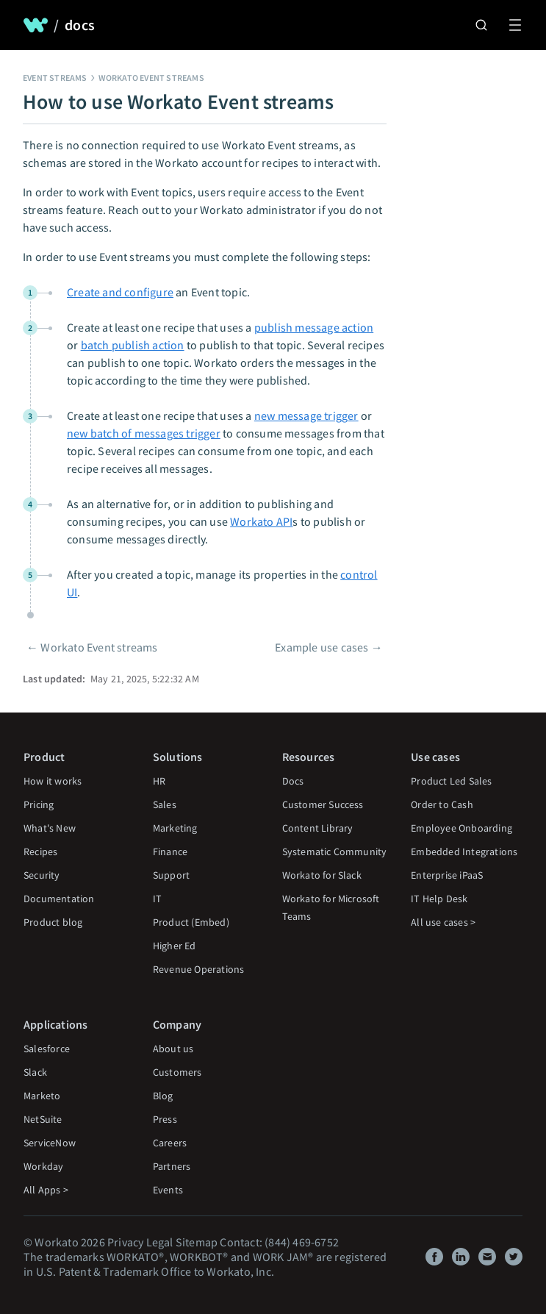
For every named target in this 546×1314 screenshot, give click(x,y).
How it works (53, 781)
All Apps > (46, 1189)
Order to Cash (442, 804)
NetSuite (43, 1119)
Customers (177, 1072)
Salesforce (47, 1048)
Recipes (40, 851)
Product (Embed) (191, 922)
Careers (170, 1142)
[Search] (481, 25)
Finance (170, 851)
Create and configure (120, 292)
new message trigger (306, 415)
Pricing (39, 804)
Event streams (55, 77)
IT (157, 898)
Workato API (261, 521)
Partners (172, 1166)
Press (165, 1119)
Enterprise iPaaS (447, 875)
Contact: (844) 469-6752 (279, 1242)
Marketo (42, 1095)
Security (42, 875)
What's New (50, 828)
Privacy (125, 1242)
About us (173, 1048)
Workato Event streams (151, 77)
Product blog (53, 922)
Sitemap (197, 1242)
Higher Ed (174, 945)
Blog (163, 1095)
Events (168, 1189)
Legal (159, 1242)
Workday (43, 1166)
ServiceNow (50, 1142)
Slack (35, 1072)
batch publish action (132, 345)
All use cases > (443, 922)
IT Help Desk (439, 898)
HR (159, 781)
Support (171, 875)
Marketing (175, 828)
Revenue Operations (199, 969)
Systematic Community (334, 851)
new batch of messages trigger (143, 433)
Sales (164, 804)
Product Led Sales (451, 781)
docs (80, 25)
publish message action (313, 327)
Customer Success (323, 804)
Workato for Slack (322, 875)
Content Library (317, 828)
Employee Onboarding (461, 828)
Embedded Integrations (464, 851)
